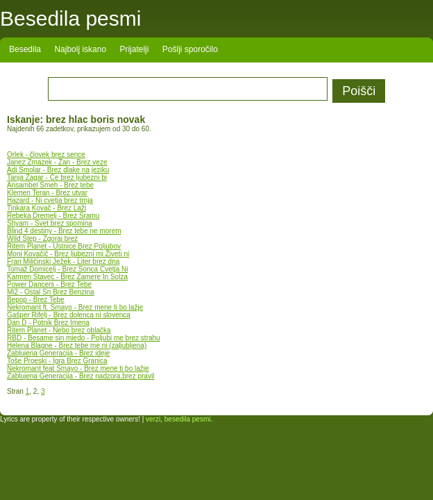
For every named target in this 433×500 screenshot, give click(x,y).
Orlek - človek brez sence (46, 154)
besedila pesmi (187, 419)
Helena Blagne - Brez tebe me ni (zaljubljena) (76, 345)
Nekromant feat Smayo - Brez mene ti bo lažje (78, 368)
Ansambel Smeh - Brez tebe (50, 185)
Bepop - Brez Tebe (36, 299)
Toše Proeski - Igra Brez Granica (57, 361)
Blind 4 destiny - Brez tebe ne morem (64, 231)
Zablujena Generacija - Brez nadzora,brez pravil (80, 376)
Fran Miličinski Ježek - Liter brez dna (63, 261)
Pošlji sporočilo (190, 49)
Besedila (25, 49)
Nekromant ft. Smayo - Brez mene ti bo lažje (75, 307)
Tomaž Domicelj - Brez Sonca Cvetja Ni (67, 269)
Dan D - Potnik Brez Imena (48, 322)
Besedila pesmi (70, 18)
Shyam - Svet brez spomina (49, 223)
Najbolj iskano (80, 49)
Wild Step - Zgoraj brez (42, 238)
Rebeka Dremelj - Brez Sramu (53, 215)
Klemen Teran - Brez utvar (47, 193)
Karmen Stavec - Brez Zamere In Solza (67, 277)
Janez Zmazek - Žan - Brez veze (57, 162)
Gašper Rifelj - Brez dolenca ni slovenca (68, 315)
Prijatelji (133, 49)
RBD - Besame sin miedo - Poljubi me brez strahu (83, 338)
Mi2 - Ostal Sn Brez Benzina (50, 292)
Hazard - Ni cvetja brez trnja (50, 200)
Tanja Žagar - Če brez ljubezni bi (57, 177)
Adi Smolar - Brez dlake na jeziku (58, 170)
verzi (153, 419)
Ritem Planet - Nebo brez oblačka (59, 330)
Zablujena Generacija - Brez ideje (58, 353)
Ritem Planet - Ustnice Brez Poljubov (64, 246)
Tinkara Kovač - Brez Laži (46, 208)
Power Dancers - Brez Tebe (49, 284)
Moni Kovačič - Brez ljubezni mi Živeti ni (68, 254)
